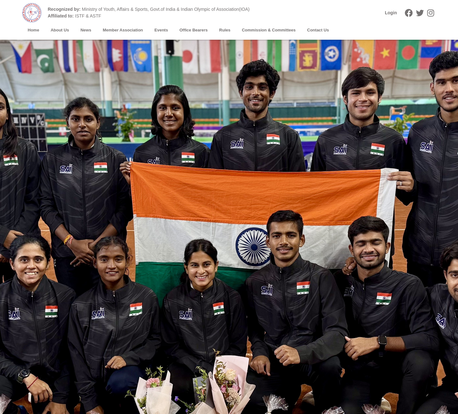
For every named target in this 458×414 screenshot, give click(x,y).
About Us (60, 30)
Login (391, 12)
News (85, 30)
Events (161, 30)
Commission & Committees (268, 30)
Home (33, 30)
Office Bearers (193, 30)
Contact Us (318, 30)
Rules (224, 30)
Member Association (123, 30)
